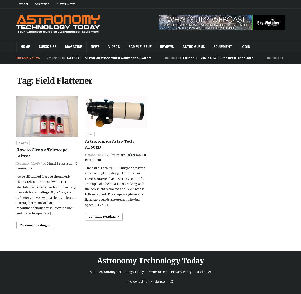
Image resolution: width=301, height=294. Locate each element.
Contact (22, 4)
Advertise (42, 4)
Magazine (73, 46)
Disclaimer (203, 272)
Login (245, 46)
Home (25, 46)
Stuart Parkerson (59, 163)
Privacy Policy (181, 272)
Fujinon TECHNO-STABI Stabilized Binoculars (218, 58)
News (95, 46)
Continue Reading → (35, 225)
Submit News (65, 4)
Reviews (167, 46)
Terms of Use (157, 272)
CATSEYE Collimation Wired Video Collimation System (109, 58)
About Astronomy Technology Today (117, 272)
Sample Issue (140, 46)
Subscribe (47, 46)
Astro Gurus (193, 46)
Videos (114, 46)
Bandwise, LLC (160, 281)
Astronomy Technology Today (150, 260)
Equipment (222, 46)
